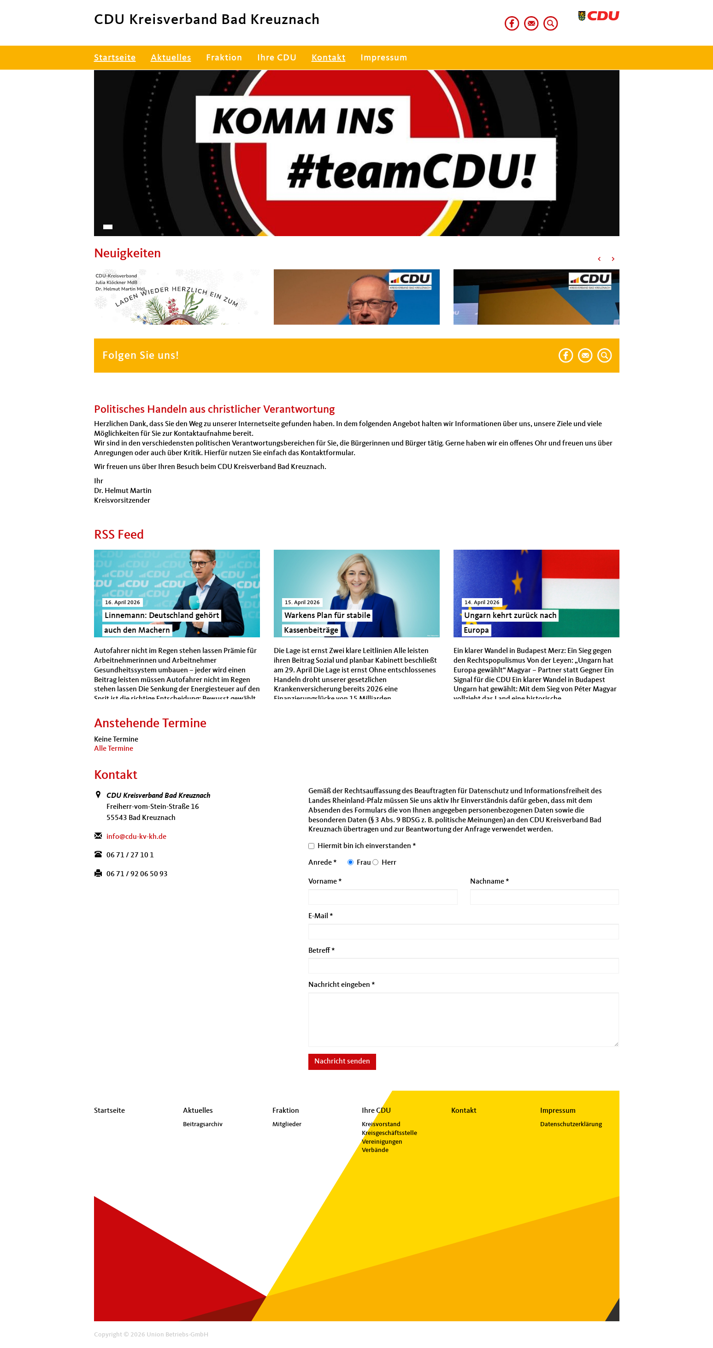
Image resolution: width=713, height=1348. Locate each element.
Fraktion (224, 58)
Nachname (489, 881)
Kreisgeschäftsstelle (389, 1133)
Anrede (322, 863)
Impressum (383, 58)
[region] (356, 148)
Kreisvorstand (381, 1124)
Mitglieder (286, 1124)
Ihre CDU (277, 58)
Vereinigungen (382, 1142)
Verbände (375, 1150)
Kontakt (329, 58)
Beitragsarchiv (203, 1124)
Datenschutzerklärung (571, 1124)
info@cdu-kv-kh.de (136, 837)
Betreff (321, 951)
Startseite (115, 58)
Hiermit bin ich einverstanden (367, 846)
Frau (364, 863)
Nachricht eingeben (341, 985)
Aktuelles (171, 58)
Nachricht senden (342, 1061)
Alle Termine (113, 749)
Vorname (325, 881)
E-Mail (320, 916)
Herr (389, 863)
